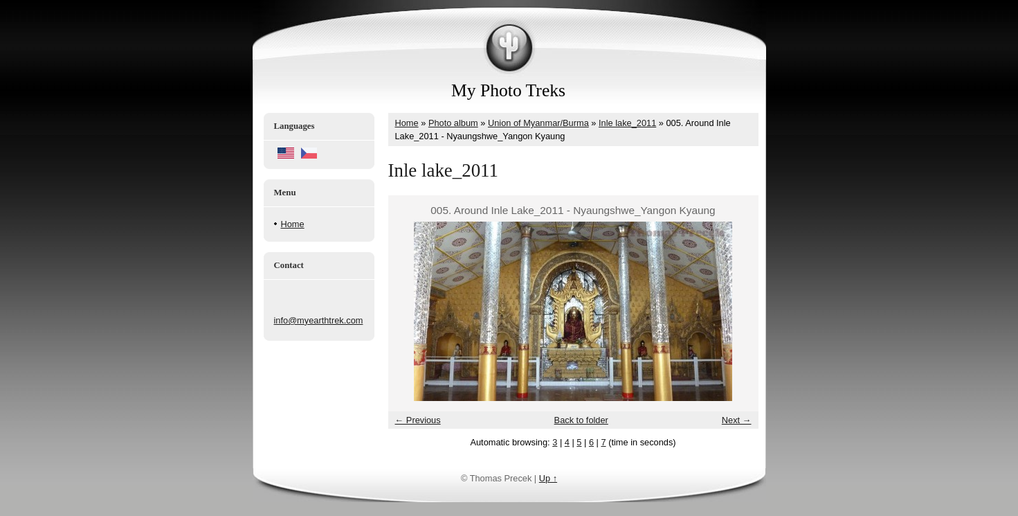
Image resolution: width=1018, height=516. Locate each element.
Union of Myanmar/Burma (538, 123)
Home (293, 224)
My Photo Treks (508, 90)
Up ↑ (548, 478)
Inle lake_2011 (627, 123)
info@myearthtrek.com (318, 320)
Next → (737, 420)
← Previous (418, 420)
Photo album (453, 123)
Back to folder (581, 420)
